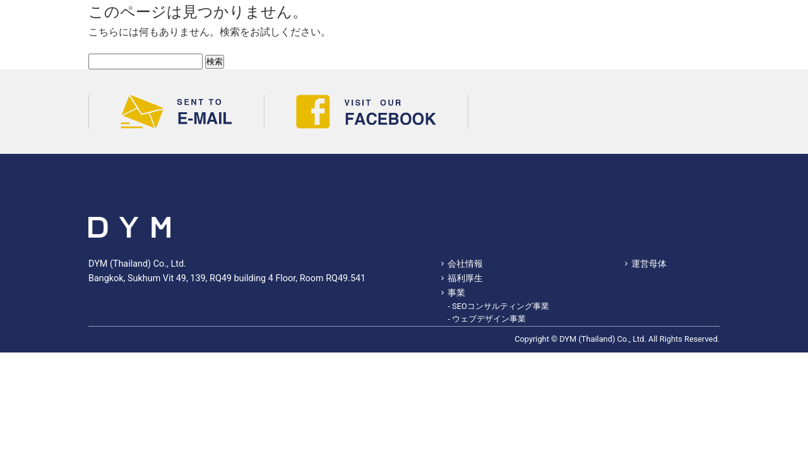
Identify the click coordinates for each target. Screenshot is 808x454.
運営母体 (649, 264)
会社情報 (465, 264)
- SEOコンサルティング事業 (498, 306)
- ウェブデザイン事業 (487, 318)
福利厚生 (465, 278)
